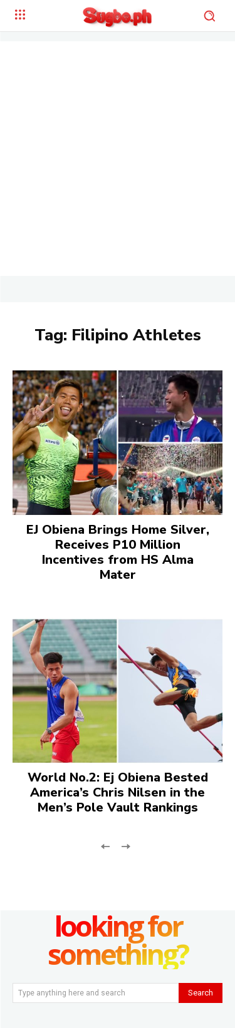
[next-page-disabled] (125, 845)
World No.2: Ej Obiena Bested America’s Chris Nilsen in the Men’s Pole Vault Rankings (118, 792)
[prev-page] (105, 845)
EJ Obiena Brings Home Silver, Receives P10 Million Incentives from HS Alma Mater (117, 552)
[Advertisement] (117, 158)
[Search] (200, 993)
